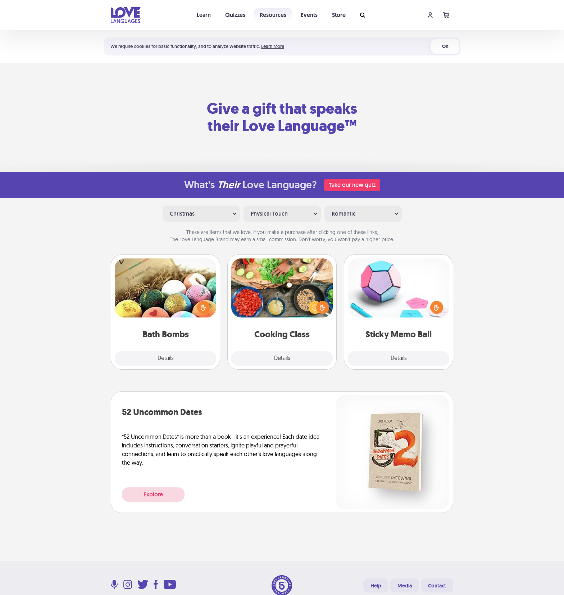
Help (375, 585)
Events (309, 15)
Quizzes (235, 15)
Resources (273, 15)
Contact (437, 585)
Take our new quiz (352, 185)
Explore (153, 494)
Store (339, 15)
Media (404, 585)
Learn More (272, 46)
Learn (204, 15)
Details (166, 358)
